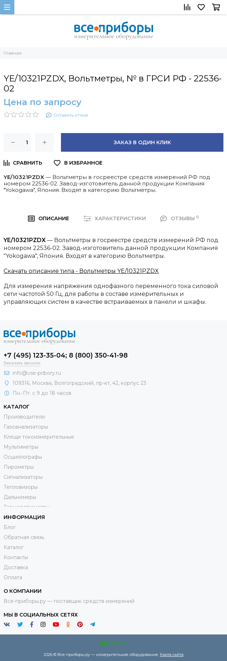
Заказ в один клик (142, 142)
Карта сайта (172, 654)
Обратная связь (24, 537)
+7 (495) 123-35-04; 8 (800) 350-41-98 (66, 355)
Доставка (16, 567)
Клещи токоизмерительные (39, 437)
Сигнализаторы (23, 477)
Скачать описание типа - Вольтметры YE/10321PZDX (81, 271)
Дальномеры (20, 497)
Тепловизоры (21, 487)
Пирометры (19, 467)
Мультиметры (21, 447)
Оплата (13, 577)
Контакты (16, 557)
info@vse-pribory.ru (37, 373)
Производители (24, 417)
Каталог (14, 547)
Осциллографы (23, 457)
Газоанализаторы (26, 427)
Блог (10, 527)
